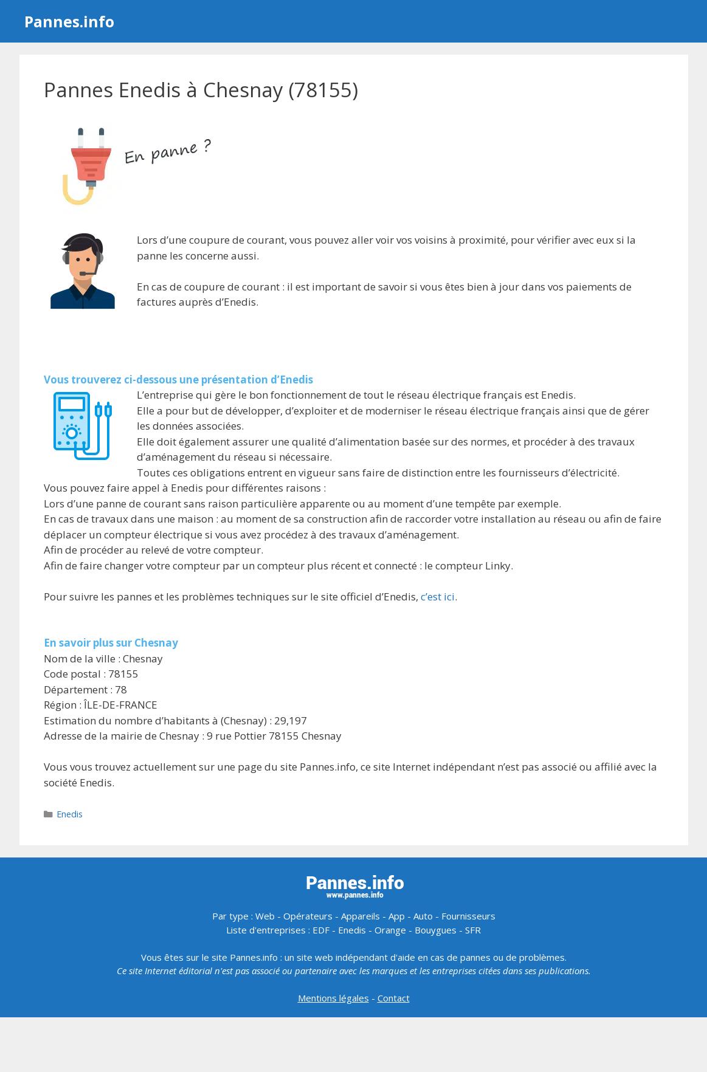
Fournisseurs (468, 916)
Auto (423, 916)
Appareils (360, 916)
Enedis (70, 814)
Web (265, 916)
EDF (320, 930)
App (396, 916)
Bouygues (436, 930)
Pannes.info (69, 21)
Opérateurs (308, 916)
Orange (390, 930)
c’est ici (438, 596)
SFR (473, 930)
